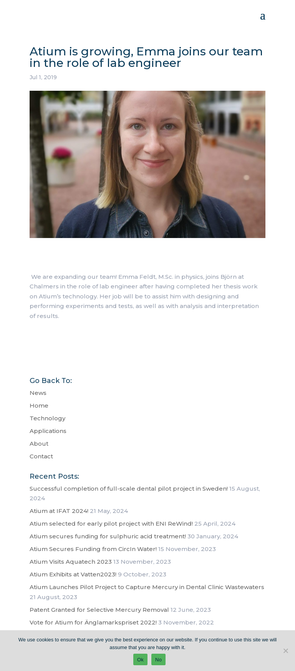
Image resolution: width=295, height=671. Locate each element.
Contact (41, 456)
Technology (47, 418)
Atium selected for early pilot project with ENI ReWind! (111, 523)
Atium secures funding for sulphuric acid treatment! (108, 536)
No (158, 660)
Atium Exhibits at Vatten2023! (73, 574)
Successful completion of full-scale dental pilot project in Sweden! (129, 488)
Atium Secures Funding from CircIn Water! (93, 549)
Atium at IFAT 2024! (59, 510)
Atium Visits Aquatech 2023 (71, 561)
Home (39, 405)
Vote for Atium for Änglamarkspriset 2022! (93, 622)
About (39, 443)
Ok (140, 660)
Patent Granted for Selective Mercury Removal (99, 609)
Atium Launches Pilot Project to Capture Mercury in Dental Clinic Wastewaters (147, 587)
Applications (48, 431)
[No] (285, 650)
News (38, 392)
